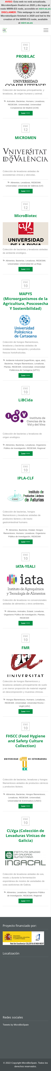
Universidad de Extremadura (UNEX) (24, 801)
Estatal (32, 530)
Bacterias (20, 101)
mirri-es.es (45, 8)
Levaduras (39, 101)
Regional (41, 448)
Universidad (23, 104)
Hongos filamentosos (23, 363)
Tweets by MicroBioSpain (16, 1024)
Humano (30, 101)
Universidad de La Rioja (30, 264)
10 (25, 285)
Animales (11, 101)
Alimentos (14, 182)
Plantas (7, 367)
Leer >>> (25, 113)
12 (25, 48)
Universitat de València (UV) (30, 186)
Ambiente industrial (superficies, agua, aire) (25, 360)
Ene (25, 44)
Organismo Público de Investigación (20, 614)
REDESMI (12, 104)
